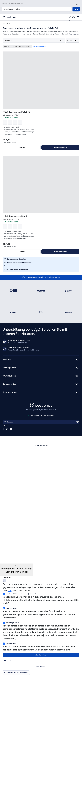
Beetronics (33, 404)
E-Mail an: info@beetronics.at (18, 347)
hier (10, 590)
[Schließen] (78, 4)
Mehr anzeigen (74, 34)
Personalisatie (9, 643)
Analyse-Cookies (10, 608)
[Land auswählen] (37, 9)
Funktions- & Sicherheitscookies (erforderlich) (20, 594)
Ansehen (22, 147)
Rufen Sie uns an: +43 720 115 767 (19, 340)
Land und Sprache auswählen (12, 4)
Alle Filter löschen (39, 46)
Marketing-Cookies (11, 623)
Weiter (76, 9)
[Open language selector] (41, 422)
